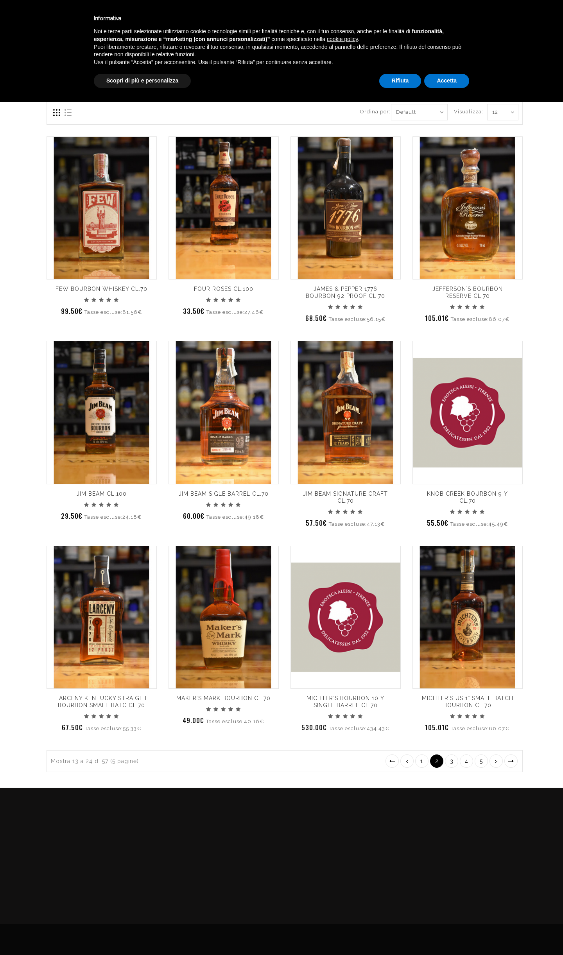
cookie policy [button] (342, 892)
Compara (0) (63, 84)
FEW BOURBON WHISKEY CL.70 (101, 289)
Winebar (146, 19)
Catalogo (192, 19)
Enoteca (101, 19)
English (481, 26)
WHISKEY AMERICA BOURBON (481, 56)
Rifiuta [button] (400, 933)
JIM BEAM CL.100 (102, 494)
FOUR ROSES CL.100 (223, 289)
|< (392, 761)
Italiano (481, 17)
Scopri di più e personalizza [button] (142, 933)
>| (511, 761)
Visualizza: (463, 112)
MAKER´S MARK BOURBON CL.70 (223, 698)
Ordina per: (372, 112)
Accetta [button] (447, 933)
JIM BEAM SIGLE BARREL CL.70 (224, 494)
